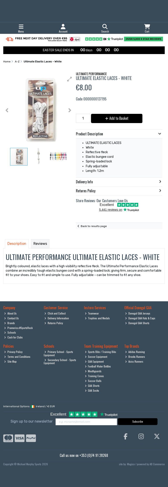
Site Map (10, 361)
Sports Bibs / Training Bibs (100, 352)
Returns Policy (53, 323)
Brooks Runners (135, 356)
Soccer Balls (93, 381)
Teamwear (92, 313)
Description (16, 244)
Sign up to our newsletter (31, 421)
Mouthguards (93, 371)
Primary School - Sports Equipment (58, 353)
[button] (69, 79)
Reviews (40, 244)
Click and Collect (55, 313)
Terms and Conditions (17, 356)
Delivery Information (56, 318)
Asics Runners (134, 361)
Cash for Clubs (13, 337)
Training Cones (94, 376)
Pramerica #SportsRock (18, 328)
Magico (131, 464)
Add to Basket (116, 118)
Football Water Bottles (98, 366)
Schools (10, 332)
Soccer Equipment (96, 356)
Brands (9, 323)
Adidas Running (135, 352)
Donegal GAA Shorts (137, 323)
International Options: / (29, 406)
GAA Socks (92, 390)
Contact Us (11, 318)
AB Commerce (157, 464)
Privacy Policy (13, 352)
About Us (10, 313)
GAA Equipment (94, 361)
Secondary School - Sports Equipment (60, 361)
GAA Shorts (92, 385)
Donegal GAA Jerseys (137, 313)
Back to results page (94, 226)
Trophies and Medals (97, 318)
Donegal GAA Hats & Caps (140, 318)
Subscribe (137, 421)
